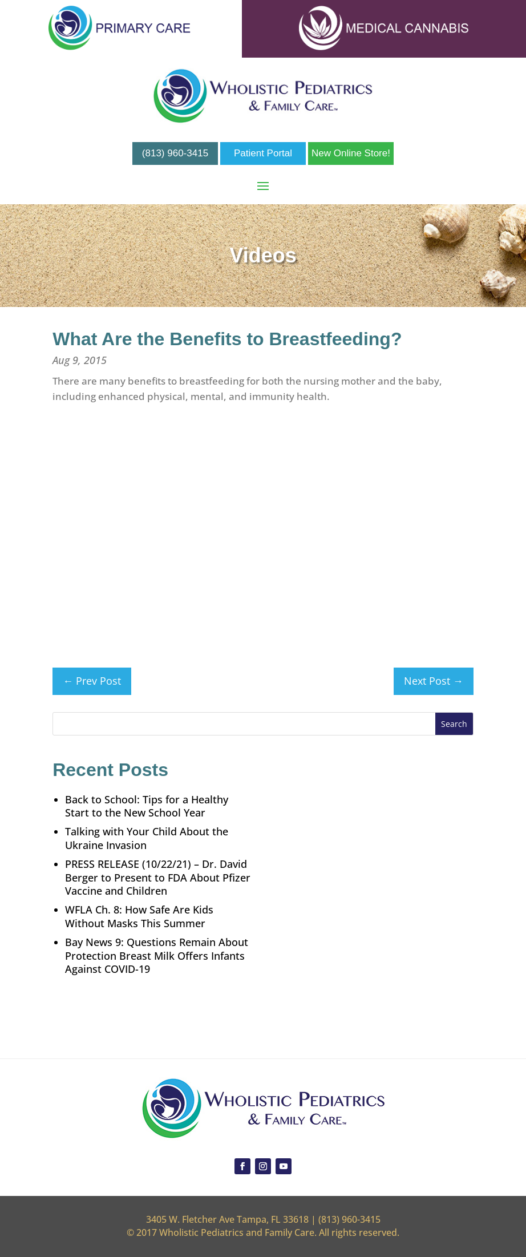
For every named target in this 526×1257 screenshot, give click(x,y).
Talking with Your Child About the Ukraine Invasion (146, 838)
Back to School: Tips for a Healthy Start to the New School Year (146, 806)
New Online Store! (350, 153)
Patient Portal (263, 153)
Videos (262, 255)
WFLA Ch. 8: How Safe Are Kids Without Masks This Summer (139, 916)
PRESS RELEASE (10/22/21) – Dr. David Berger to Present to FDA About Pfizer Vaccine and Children (157, 877)
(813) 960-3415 (175, 153)
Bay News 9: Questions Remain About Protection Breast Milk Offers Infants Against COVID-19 (156, 955)
